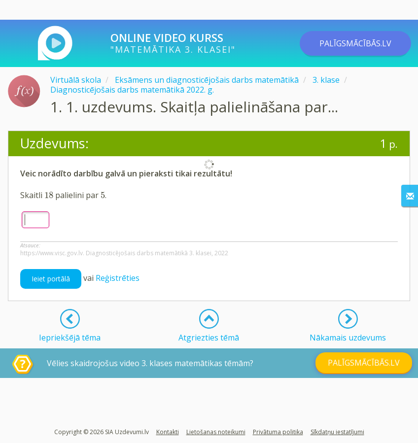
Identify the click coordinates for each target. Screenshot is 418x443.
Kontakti (167, 432)
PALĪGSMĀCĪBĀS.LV (355, 43)
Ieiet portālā (51, 278)
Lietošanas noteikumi (215, 432)
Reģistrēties (117, 278)
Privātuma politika (278, 432)
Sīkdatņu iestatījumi (337, 432)
